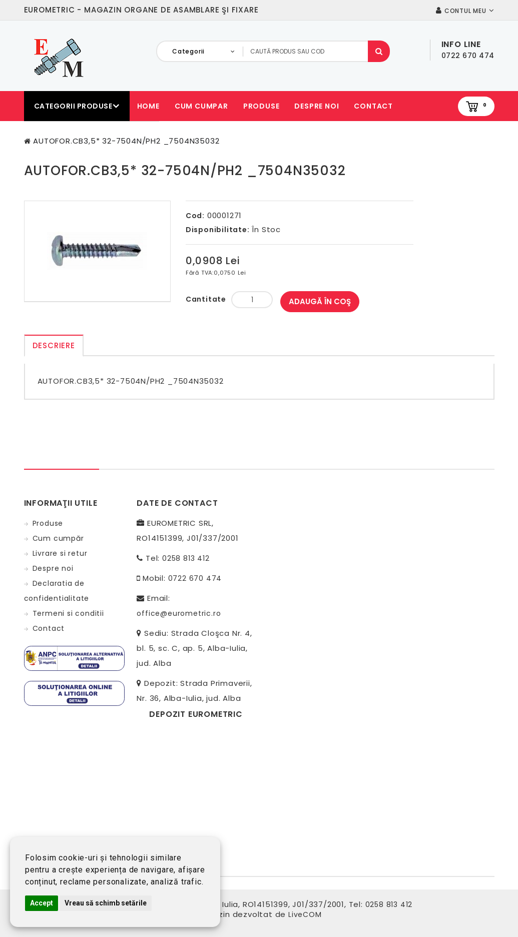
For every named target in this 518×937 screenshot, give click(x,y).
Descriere (54, 345)
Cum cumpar (201, 106)
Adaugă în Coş (320, 301)
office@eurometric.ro (179, 613)
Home (148, 106)
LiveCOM (305, 914)
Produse (261, 106)
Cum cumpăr (58, 538)
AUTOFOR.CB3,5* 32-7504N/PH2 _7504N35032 (126, 141)
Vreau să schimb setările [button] (106, 903)
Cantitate (206, 299)
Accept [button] (41, 903)
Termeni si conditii (68, 613)
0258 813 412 (186, 558)
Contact (373, 106)
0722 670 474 (195, 578)
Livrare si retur (60, 553)
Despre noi (316, 106)
